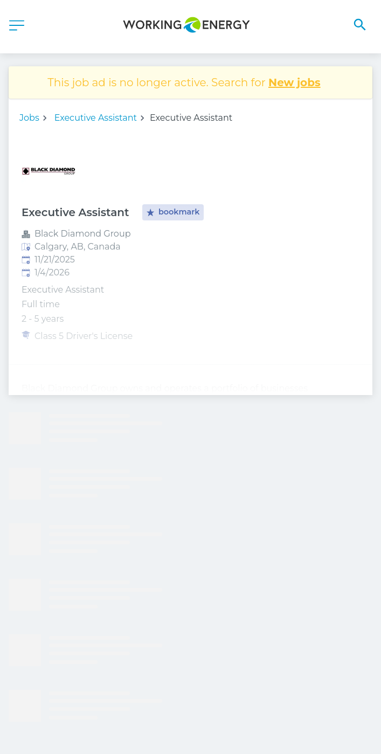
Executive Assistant (95, 118)
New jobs (294, 82)
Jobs (29, 118)
